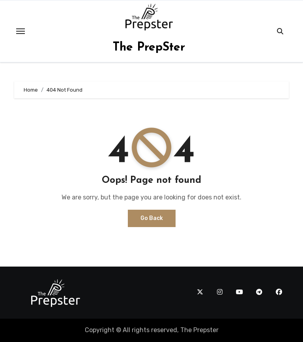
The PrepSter (149, 47)
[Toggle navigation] (20, 31)
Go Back (151, 218)
